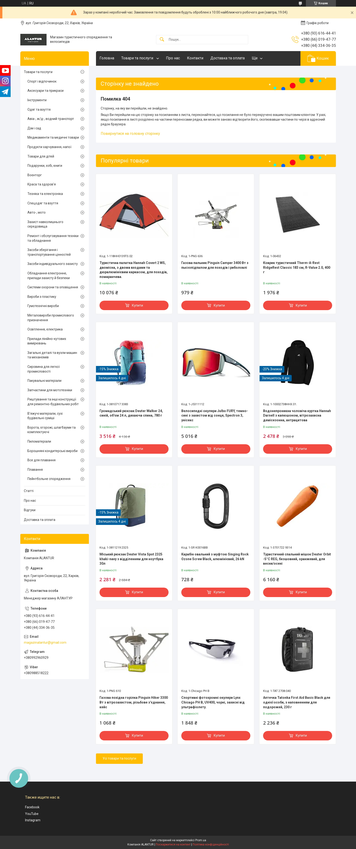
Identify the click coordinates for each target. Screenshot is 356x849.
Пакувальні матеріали (44, 381)
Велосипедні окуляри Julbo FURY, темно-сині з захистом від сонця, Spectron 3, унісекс (214, 415)
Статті (29, 491)
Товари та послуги (137, 58)
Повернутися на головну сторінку (130, 133)
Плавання (35, 469)
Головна (107, 58)
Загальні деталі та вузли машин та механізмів (52, 355)
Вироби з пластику (41, 297)
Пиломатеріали (39, 441)
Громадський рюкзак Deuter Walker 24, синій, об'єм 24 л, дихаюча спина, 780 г (131, 413)
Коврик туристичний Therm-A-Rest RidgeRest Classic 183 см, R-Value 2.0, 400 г (296, 267)
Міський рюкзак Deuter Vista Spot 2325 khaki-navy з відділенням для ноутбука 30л (131, 558)
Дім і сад (34, 128)
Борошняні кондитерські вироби (52, 451)
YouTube (32, 814)
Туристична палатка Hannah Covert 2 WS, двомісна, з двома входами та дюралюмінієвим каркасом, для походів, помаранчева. (134, 270)
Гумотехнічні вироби (43, 306)
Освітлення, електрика (45, 329)
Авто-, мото (36, 212)
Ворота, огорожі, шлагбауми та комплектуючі (51, 430)
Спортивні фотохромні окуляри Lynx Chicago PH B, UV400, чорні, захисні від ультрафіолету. (213, 702)
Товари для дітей (40, 156)
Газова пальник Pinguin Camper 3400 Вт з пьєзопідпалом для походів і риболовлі (214, 265)
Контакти (195, 58)
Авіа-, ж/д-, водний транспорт (50, 119)
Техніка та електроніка (45, 194)
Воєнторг (34, 175)
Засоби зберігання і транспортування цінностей (49, 252)
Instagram (32, 820)
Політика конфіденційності (211, 844)
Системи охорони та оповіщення (52, 287)
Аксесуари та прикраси (45, 90)
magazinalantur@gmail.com (45, 642)
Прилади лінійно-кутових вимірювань (46, 341)
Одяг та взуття (39, 109)
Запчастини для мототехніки (49, 390)
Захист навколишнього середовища (45, 224)
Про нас (173, 58)
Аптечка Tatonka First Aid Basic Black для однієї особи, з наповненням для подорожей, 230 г (296, 702)
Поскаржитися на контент (173, 844)
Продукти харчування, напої (49, 147)
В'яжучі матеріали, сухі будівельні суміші (45, 416)
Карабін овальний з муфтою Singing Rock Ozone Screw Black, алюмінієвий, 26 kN (215, 556)
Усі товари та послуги (119, 758)
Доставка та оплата (227, 58)
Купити (137, 305)
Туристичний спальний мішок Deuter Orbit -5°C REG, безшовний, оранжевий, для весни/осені (297, 558)
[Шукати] (162, 39)
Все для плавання (41, 460)
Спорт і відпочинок (41, 81)
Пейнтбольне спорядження (48, 479)
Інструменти (37, 100)
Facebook (32, 807)
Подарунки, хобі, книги (44, 165)
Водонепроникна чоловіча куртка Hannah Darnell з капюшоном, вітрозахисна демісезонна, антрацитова (297, 415)
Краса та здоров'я (41, 184)
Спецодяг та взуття (42, 203)
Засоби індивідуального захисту (52, 264)
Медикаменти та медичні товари (53, 137)
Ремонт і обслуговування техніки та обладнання (52, 238)
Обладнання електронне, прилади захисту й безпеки (48, 275)
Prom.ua (200, 840)
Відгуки (29, 510)
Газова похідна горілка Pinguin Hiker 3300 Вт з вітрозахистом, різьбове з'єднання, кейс (134, 702)
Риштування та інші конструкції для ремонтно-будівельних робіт (53, 401)
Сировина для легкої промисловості (43, 369)
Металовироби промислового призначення (50, 317)
